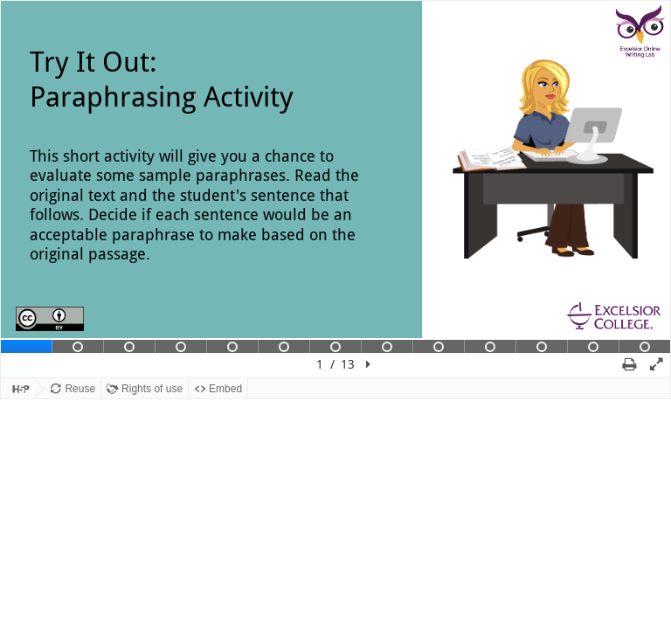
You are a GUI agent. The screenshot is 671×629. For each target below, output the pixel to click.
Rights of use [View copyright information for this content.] (152, 389)
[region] (335, 189)
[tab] (26, 346)
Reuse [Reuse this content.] (80, 389)
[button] (368, 364)
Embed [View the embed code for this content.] (225, 389)
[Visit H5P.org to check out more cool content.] (17, 389)
